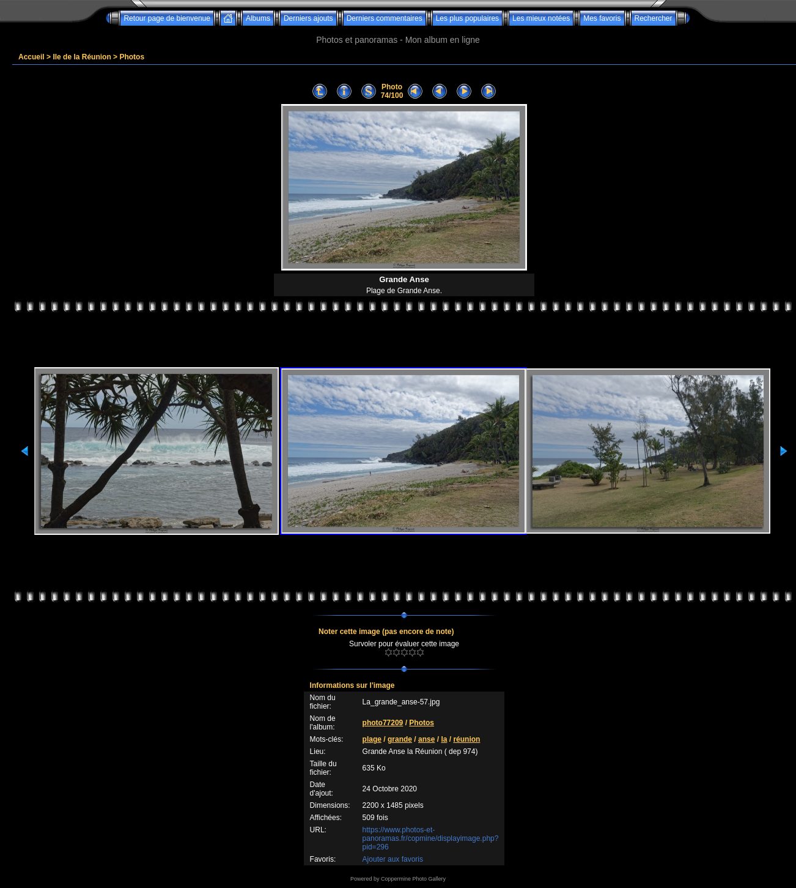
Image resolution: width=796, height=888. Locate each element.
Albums (258, 18)
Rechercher (654, 18)
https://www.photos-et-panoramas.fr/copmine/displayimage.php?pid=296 (431, 838)
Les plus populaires (467, 18)
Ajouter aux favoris (393, 859)
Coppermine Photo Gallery (413, 879)
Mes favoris (602, 18)
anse (426, 739)
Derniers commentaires (384, 18)
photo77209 (383, 722)
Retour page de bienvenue (166, 18)
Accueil (31, 57)
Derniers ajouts (308, 18)
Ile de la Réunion (82, 57)
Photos (131, 57)
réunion (466, 739)
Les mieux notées (541, 18)
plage (372, 739)
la (444, 739)
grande (400, 739)
